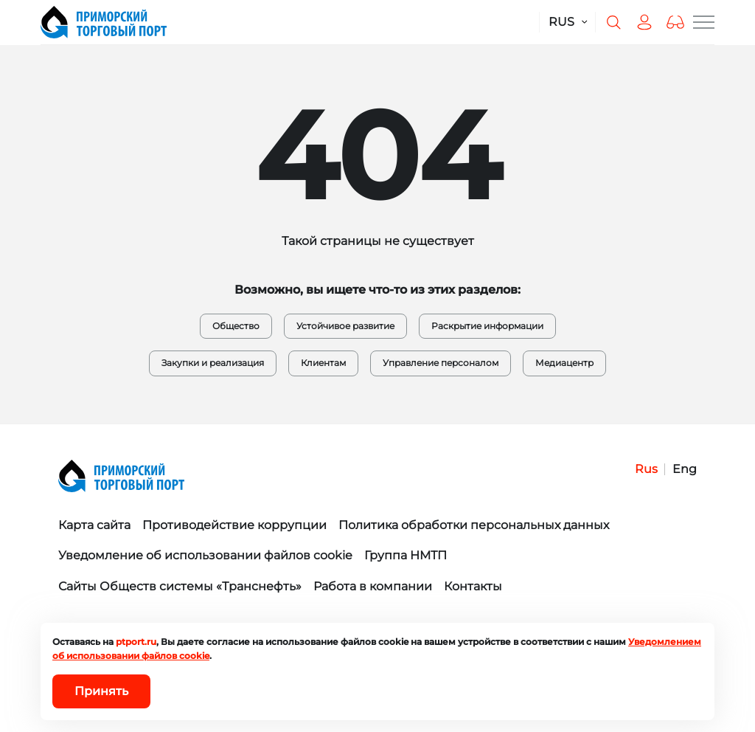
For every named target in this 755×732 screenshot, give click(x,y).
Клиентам (323, 362)
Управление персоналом (440, 362)
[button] (675, 22)
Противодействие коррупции (234, 525)
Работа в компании (372, 586)
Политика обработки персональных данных (473, 525)
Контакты (473, 586)
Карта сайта (94, 525)
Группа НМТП (405, 555)
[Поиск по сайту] (613, 22)
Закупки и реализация (212, 362)
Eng (684, 469)
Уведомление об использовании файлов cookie (205, 555)
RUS (561, 22)
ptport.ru (136, 641)
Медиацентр (564, 362)
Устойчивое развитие (345, 325)
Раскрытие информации (487, 325)
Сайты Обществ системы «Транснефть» (180, 586)
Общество (236, 325)
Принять (101, 691)
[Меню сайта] (703, 22)
